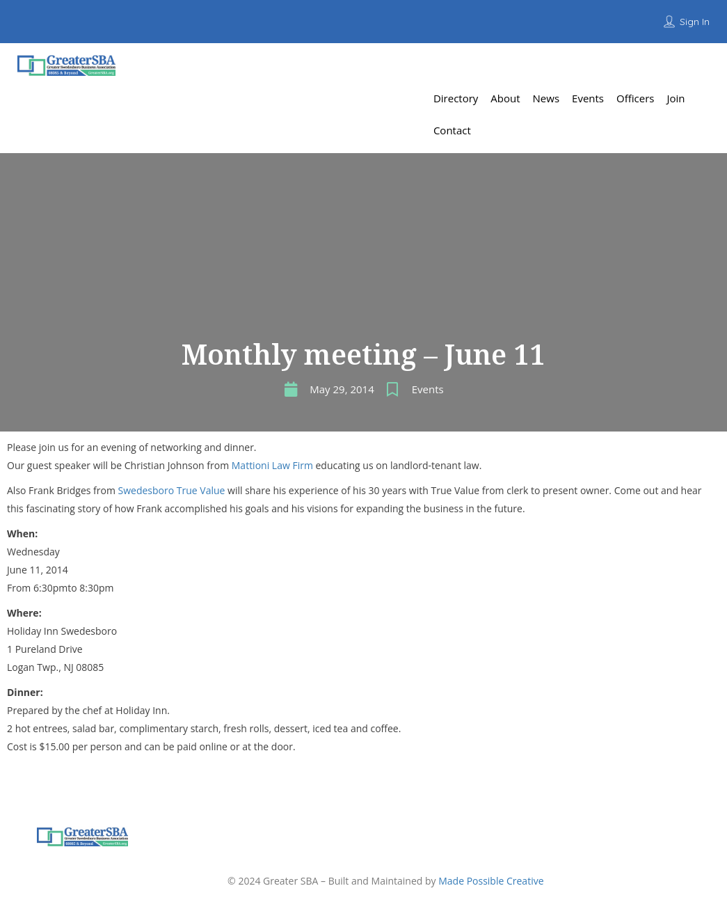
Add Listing (674, 65)
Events (428, 389)
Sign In (695, 21)
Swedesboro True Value (171, 490)
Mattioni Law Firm (272, 465)
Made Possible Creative (490, 880)
